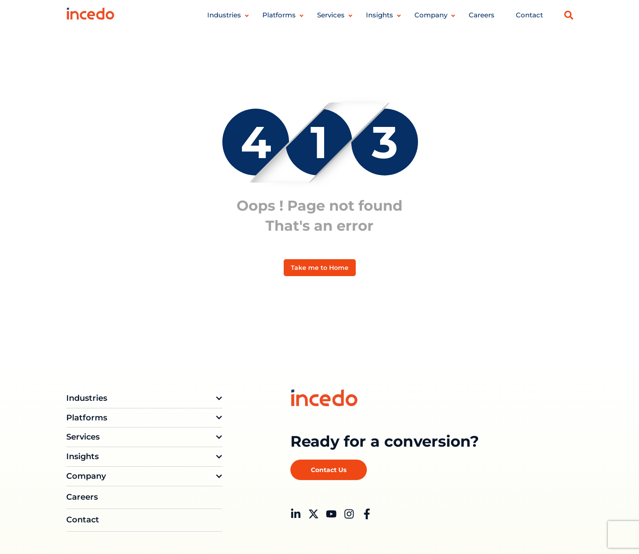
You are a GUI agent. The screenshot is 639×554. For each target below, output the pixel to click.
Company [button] (430, 15)
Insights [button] (379, 15)
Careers (481, 15)
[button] (568, 15)
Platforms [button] (279, 15)
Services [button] (331, 15)
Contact (529, 15)
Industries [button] (224, 15)
